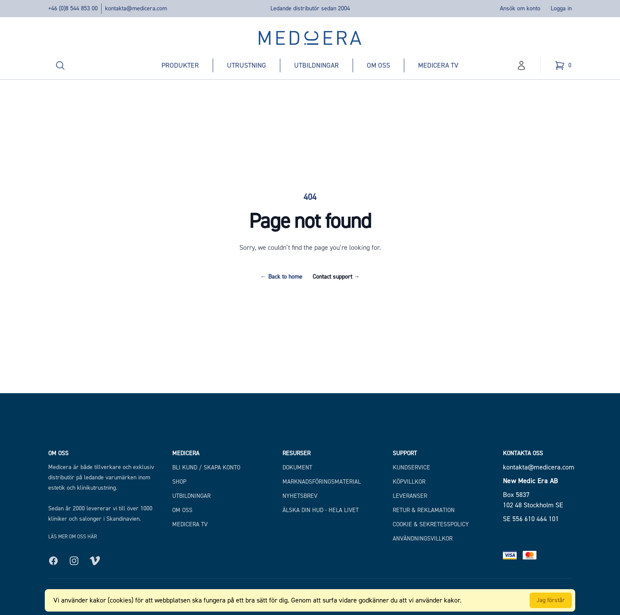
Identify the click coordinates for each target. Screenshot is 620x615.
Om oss (378, 65)
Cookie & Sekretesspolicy (431, 524)
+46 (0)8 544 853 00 (73, 8)
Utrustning (246, 65)
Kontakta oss (523, 453)
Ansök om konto (520, 8)
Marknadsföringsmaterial (321, 482)
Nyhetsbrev (299, 496)
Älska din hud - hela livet (320, 510)
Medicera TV (438, 65)
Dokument (297, 467)
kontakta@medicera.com (136, 8)
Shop (179, 482)
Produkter (180, 65)
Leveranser (410, 496)
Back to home (281, 277)
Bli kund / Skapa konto (206, 467)
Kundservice (411, 467)
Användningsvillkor (423, 538)
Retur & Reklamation (424, 510)
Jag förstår (550, 600)
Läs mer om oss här (72, 536)
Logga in (561, 8)
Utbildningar (316, 65)
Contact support (336, 277)
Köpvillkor (409, 482)
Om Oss (182, 510)
